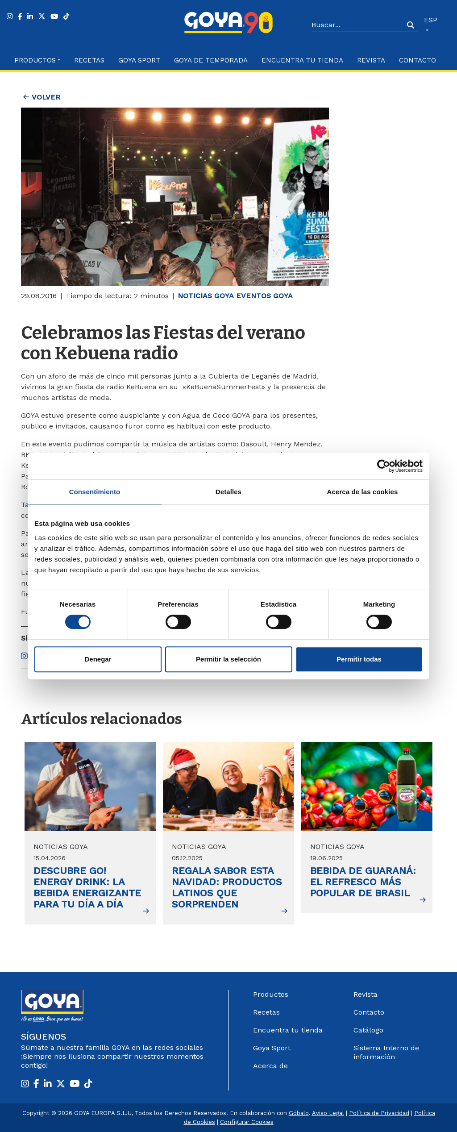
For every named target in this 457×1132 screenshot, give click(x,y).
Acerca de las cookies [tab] (362, 491)
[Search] (358, 25)
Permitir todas (359, 659)
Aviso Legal (328, 1113)
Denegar (97, 659)
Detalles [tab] (228, 491)
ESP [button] (430, 20)
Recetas (89, 60)
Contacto (417, 60)
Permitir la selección (228, 659)
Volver (41, 97)
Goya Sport (139, 60)
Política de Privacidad (379, 1113)
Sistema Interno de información (386, 1052)
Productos (270, 994)
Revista (371, 60)
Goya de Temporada (211, 60)
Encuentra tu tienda (288, 1030)
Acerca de (270, 1065)
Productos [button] (35, 60)
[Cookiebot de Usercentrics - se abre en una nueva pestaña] (384, 466)
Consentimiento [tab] (94, 491)
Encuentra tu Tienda (302, 60)
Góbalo (299, 1113)
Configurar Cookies (247, 1122)
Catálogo (368, 1030)
